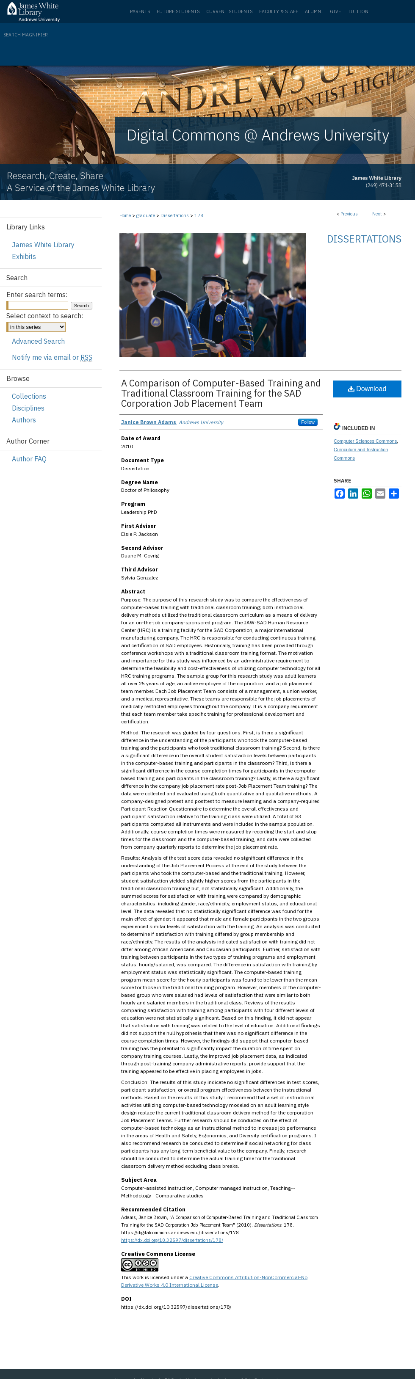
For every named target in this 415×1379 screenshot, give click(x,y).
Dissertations (174, 215)
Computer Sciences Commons (365, 441)
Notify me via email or (52, 357)
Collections (29, 396)
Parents (140, 11)
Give (335, 11)
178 (198, 215)
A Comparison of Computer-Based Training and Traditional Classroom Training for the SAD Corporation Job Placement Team (221, 393)
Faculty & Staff (278, 11)
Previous (349, 214)
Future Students (178, 11)
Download (367, 388)
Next (377, 214)
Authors (24, 420)
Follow (308, 422)
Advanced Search (38, 341)
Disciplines (28, 408)
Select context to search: (44, 316)
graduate (145, 215)
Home (125, 215)
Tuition (358, 11)
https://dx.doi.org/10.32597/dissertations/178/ (172, 1240)
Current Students (229, 11)
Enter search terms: (36, 294)
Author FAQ (29, 459)
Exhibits (24, 256)
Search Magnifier (25, 35)
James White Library (43, 244)
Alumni (314, 11)
